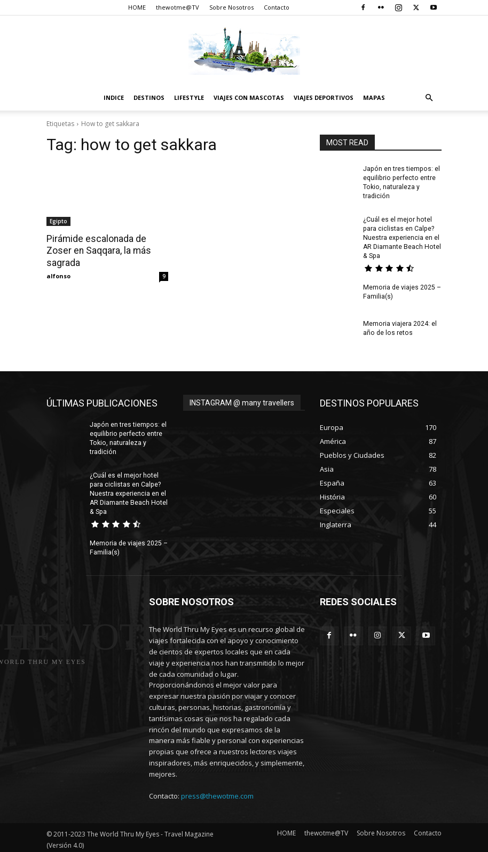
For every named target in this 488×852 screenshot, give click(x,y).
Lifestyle (189, 97)
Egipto (58, 221)
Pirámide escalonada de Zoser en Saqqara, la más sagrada (97, 250)
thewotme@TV (177, 7)
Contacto (276, 7)
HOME (137, 7)
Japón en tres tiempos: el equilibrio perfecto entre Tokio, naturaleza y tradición (127, 436)
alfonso (58, 275)
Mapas (374, 97)
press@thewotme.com (217, 793)
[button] (429, 98)
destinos (148, 97)
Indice (114, 97)
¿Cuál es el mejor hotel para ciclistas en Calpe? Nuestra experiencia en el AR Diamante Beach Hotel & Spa (401, 236)
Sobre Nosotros (231, 7)
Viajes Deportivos (323, 97)
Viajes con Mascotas (249, 97)
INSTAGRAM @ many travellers (242, 401)
